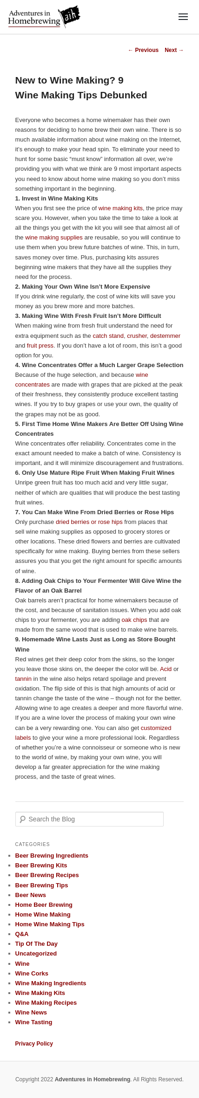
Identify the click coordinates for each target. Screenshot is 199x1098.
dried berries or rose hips (89, 521)
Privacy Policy (34, 1043)
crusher (137, 335)
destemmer (165, 335)
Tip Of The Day (36, 943)
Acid (166, 668)
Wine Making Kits (40, 992)
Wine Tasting (34, 1022)
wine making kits (121, 208)
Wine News (31, 1012)
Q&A (22, 933)
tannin (23, 678)
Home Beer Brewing (44, 904)
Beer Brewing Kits (41, 865)
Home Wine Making (43, 914)
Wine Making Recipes (46, 1002)
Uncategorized (36, 953)
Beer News (30, 894)
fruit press (40, 345)
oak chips (134, 619)
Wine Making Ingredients (50, 983)
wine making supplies (54, 237)
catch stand (108, 335)
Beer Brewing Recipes (47, 875)
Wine (22, 963)
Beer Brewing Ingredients (51, 855)
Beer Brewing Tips (41, 885)
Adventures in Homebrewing (93, 1079)
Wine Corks (31, 973)
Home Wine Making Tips (50, 924)
